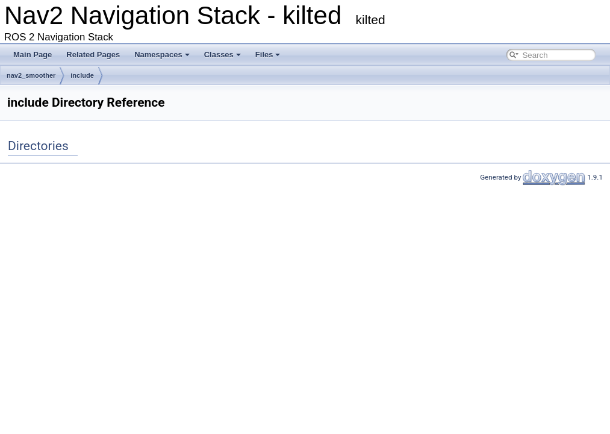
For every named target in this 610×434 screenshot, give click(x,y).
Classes (222, 54)
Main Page (32, 54)
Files (268, 54)
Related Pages (93, 54)
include (82, 75)
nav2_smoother (31, 75)
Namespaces (162, 54)
